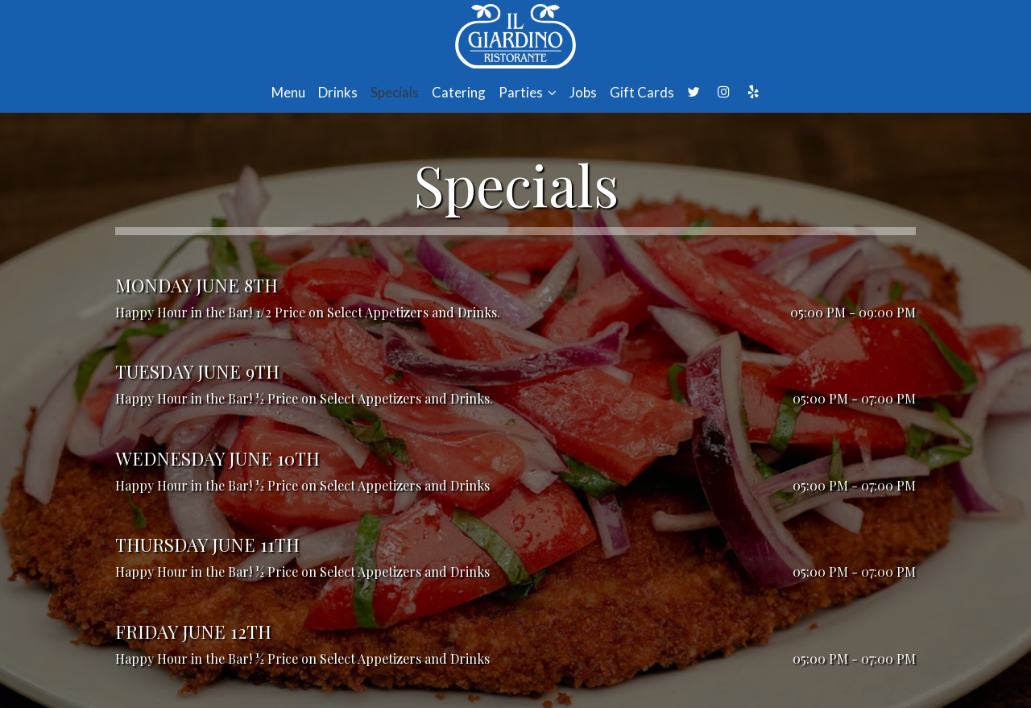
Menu (288, 93)
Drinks (338, 93)
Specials (395, 93)
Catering (459, 93)
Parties (528, 93)
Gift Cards (642, 93)
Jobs (583, 93)
